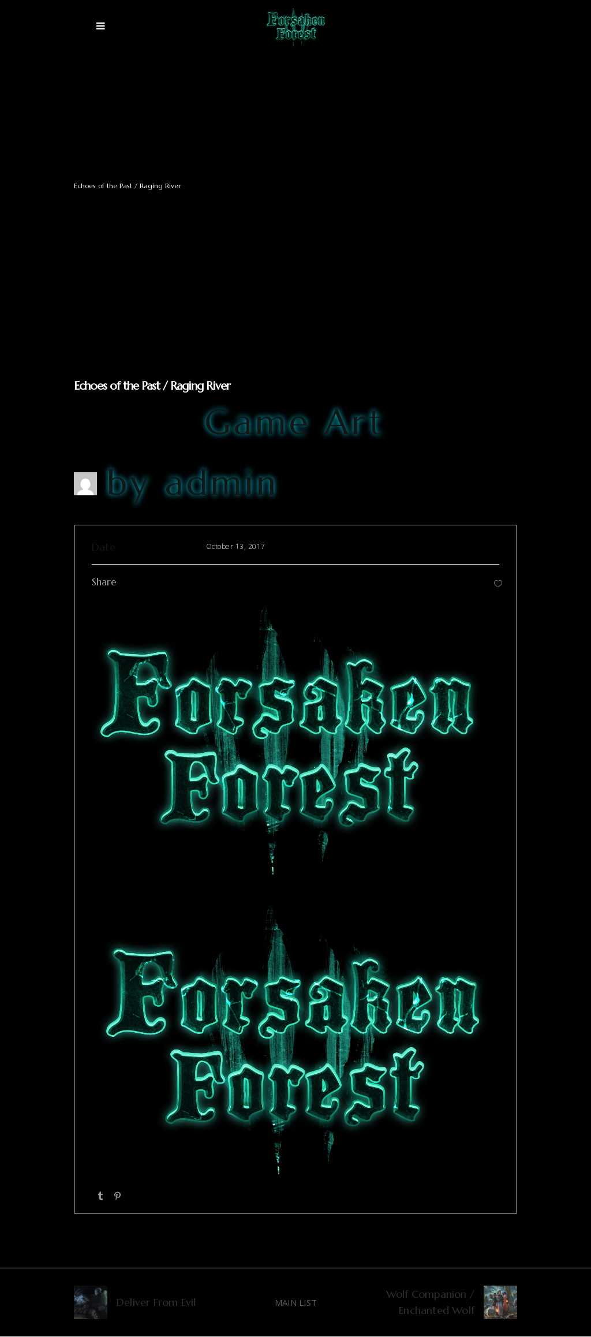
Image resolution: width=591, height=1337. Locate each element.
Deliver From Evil (156, 1302)
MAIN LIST (296, 1302)
